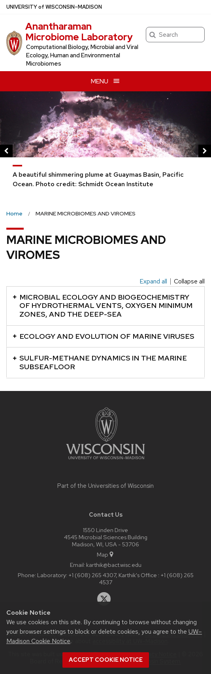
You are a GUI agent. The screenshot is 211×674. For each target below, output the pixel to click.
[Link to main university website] (105, 461)
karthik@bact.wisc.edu (113, 564)
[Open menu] (105, 81)
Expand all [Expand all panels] (153, 281)
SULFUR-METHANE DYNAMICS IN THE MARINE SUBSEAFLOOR (100, 362)
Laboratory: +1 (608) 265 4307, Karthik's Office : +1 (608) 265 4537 (115, 578)
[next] (204, 151)
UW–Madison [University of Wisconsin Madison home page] (54, 7)
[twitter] (104, 599)
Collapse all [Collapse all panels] (189, 281)
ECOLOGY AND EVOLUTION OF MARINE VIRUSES (103, 336)
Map (106, 554)
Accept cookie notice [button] (106, 660)
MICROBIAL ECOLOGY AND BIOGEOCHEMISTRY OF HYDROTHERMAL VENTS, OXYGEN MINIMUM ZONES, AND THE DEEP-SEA (103, 306)
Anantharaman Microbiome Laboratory (79, 31)
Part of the (105, 486)
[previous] (6, 151)
